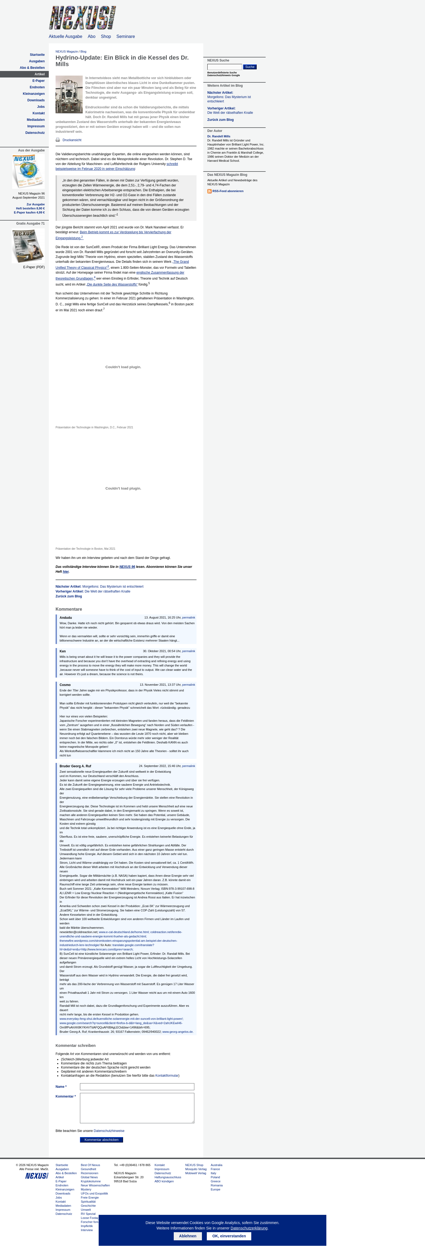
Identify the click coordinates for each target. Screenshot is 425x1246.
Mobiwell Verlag (195, 1173)
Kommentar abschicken (101, 1140)
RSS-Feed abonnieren (227, 191)
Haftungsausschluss (167, 1177)
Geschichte (88, 1205)
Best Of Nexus (90, 1165)
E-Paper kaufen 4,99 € (29, 212)
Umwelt (86, 1209)
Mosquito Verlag (196, 1169)
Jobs (41, 107)
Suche (250, 67)
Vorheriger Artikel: (93, 591)
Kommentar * (66, 1096)
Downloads (36, 100)
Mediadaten (36, 120)
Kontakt (39, 113)
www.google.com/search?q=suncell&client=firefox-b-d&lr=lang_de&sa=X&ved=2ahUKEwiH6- (121, 1023)
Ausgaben (37, 61)
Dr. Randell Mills (218, 136)
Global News (89, 1177)
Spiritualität (88, 1201)
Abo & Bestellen (32, 68)
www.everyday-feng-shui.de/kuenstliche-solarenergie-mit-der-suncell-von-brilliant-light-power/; (121, 1018)
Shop (106, 36)
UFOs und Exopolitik (94, 1193)
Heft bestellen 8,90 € (30, 208)
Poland (215, 1177)
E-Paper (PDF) (34, 267)
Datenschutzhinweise (109, 1131)
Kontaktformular (166, 1075)
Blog (83, 51)
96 (127, 567)
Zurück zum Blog (69, 596)
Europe (215, 1189)
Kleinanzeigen (34, 94)
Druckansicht (72, 140)
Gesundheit (88, 1169)
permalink (188, 617)
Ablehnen (188, 1236)
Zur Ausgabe (36, 204)
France (215, 1169)
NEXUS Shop (194, 1165)
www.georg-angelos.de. (178, 1031)
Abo (91, 36)
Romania (217, 1185)
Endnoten (37, 87)
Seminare (126, 36)
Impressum (36, 126)
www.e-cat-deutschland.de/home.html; (124, 932)
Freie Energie (90, 1197)
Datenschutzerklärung (249, 1228)
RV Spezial (88, 1213)
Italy (213, 1173)
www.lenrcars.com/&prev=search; (111, 949)
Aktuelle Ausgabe (65, 36)
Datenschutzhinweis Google (223, 75)
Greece (215, 1181)
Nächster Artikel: (99, 586)
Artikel (40, 74)
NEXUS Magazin (67, 51)
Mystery (86, 1189)
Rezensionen (89, 1173)
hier (66, 572)
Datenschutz (35, 133)
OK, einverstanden (229, 1236)
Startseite (37, 55)
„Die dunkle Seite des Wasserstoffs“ (112, 284)
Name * (61, 1087)
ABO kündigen (164, 1181)
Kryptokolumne (91, 1181)
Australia (216, 1165)
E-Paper (39, 81)
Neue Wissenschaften (95, 1185)
